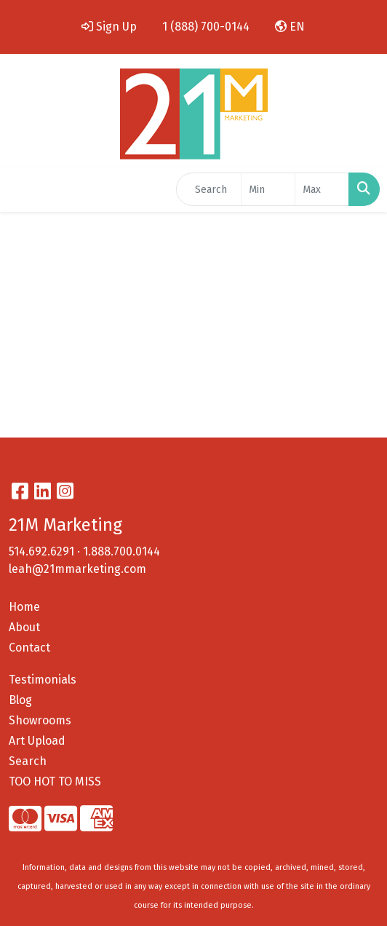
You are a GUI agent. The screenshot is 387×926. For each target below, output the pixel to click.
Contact (29, 647)
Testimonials (42, 679)
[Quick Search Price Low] (268, 189)
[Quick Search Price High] (322, 189)
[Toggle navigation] (22, 189)
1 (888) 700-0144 (206, 26)
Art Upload (37, 741)
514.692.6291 (41, 551)
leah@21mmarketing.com (77, 569)
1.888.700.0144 (121, 551)
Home (24, 607)
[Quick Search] (209, 189)
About (24, 627)
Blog (20, 700)
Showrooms (40, 720)
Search (28, 761)
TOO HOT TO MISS (55, 781)
